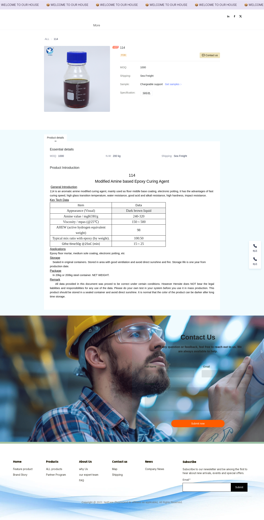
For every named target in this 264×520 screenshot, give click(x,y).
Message (150, 383)
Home (96, 25)
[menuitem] (96, 25)
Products (112, 25)
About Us (130, 25)
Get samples (173, 84)
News (146, 25)
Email (206, 366)
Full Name (150, 366)
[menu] (132, 25)
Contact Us (163, 25)
